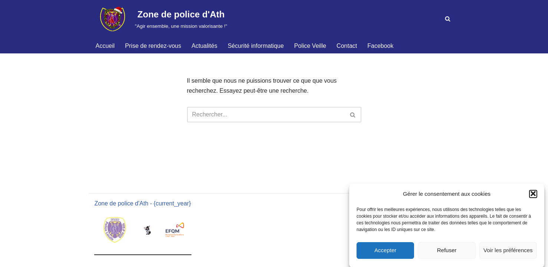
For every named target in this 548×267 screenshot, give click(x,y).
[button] (533, 196)
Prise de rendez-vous (153, 46)
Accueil (105, 46)
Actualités (204, 46)
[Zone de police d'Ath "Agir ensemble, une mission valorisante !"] (160, 19)
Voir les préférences (508, 252)
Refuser (447, 252)
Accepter (385, 252)
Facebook (380, 46)
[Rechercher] (447, 19)
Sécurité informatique (256, 46)
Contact (347, 46)
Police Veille (310, 46)
